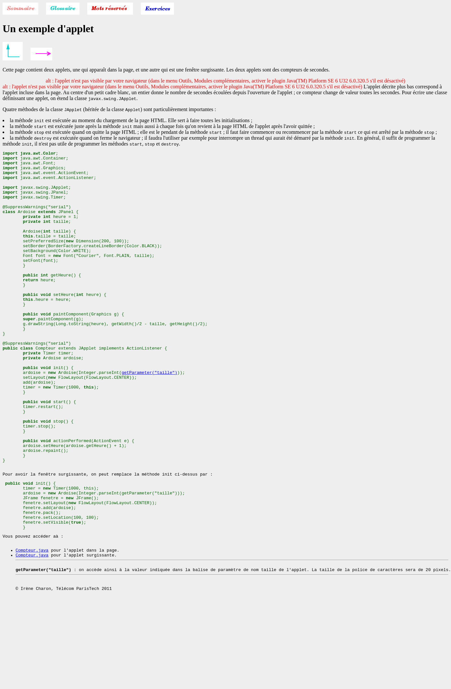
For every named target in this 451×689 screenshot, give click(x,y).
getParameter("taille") (149, 417)
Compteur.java (32, 627)
